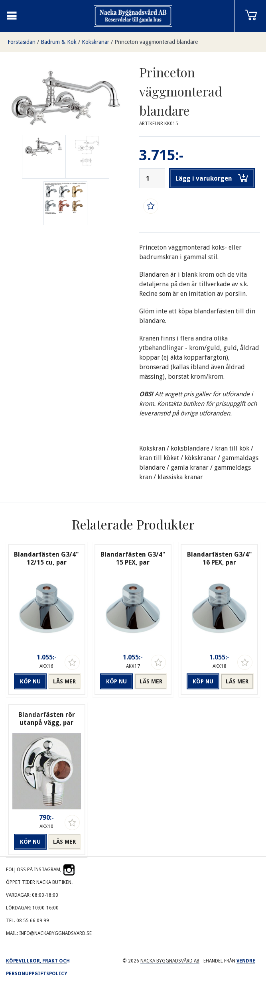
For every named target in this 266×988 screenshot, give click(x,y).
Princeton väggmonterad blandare (156, 42)
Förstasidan (21, 42)
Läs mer (64, 681)
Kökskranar (95, 42)
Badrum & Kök (59, 42)
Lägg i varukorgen (211, 178)
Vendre (245, 961)
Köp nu (30, 681)
